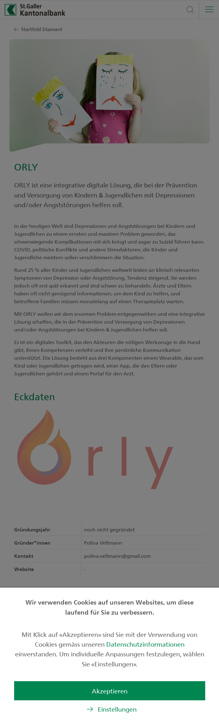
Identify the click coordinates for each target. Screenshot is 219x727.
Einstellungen (117, 709)
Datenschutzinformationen (145, 644)
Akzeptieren (110, 691)
